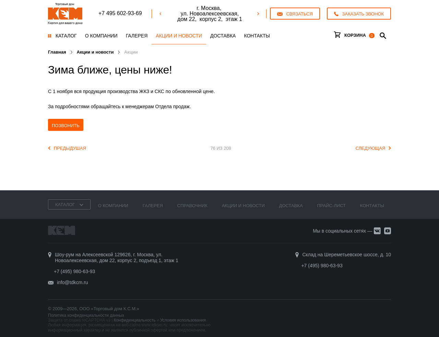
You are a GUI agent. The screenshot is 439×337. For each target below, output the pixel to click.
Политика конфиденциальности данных (86, 315)
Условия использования (183, 320)
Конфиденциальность (135, 320)
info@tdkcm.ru (72, 282)
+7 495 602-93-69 (120, 13)
